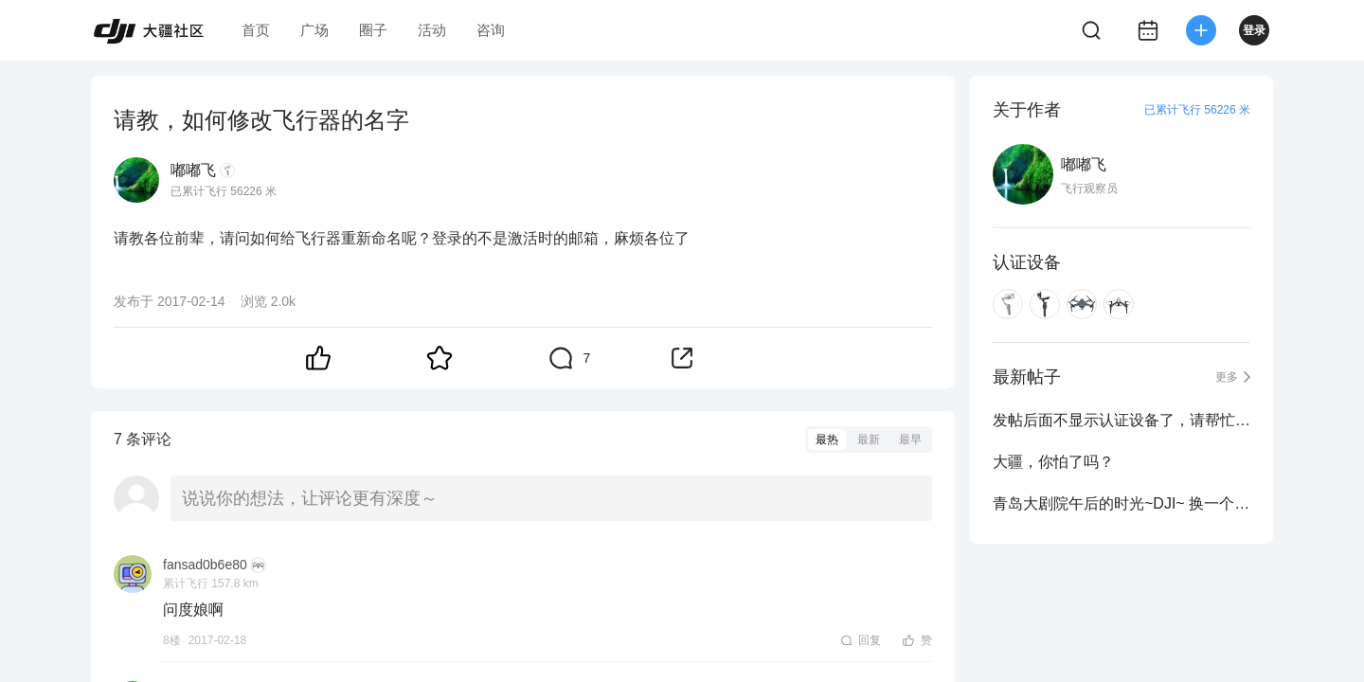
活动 (432, 30)
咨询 (490, 30)
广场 (314, 30)
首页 (256, 30)
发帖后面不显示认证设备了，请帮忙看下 (1121, 420)
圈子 (373, 30)
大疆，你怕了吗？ (1053, 462)
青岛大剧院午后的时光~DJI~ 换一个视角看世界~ (1121, 503)
